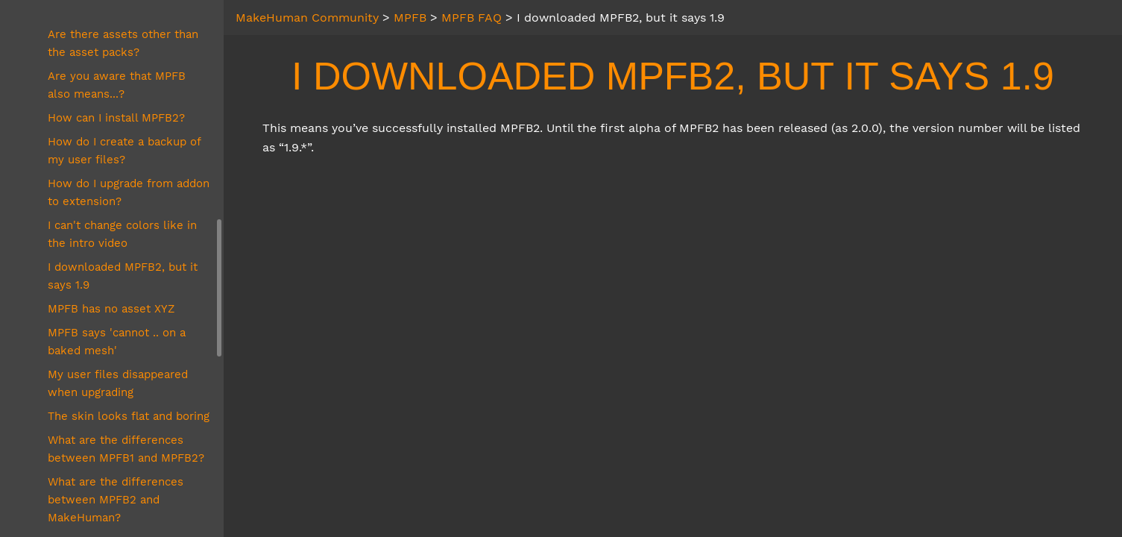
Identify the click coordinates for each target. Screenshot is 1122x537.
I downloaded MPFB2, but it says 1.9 (123, 276)
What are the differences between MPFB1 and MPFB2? (126, 449)
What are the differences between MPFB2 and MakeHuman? (115, 499)
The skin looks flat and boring (128, 416)
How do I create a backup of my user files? (124, 150)
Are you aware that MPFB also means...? (117, 85)
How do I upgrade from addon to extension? (128, 192)
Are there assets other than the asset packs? (123, 43)
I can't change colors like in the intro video (122, 234)
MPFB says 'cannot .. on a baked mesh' (117, 341)
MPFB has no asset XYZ (111, 308)
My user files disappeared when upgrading (118, 383)
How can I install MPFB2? (116, 118)
